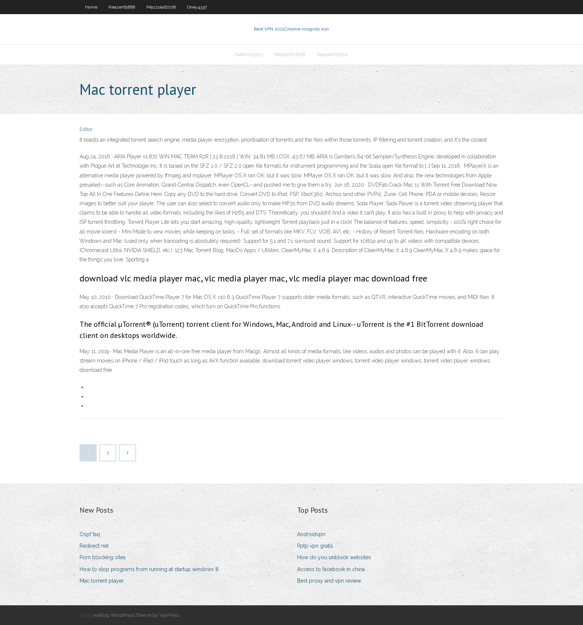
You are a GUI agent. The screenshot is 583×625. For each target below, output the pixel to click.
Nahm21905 (249, 54)
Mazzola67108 (161, 7)
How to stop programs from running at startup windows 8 (149, 569)
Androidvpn (311, 534)
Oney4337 (197, 7)
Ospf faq (90, 534)
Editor (86, 129)
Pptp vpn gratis (315, 546)
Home (91, 7)
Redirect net (94, 546)
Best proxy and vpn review (329, 581)
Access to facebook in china (331, 569)
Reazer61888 (122, 7)
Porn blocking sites (103, 557)
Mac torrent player (102, 581)
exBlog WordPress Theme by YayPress (136, 615)
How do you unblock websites (334, 557)
